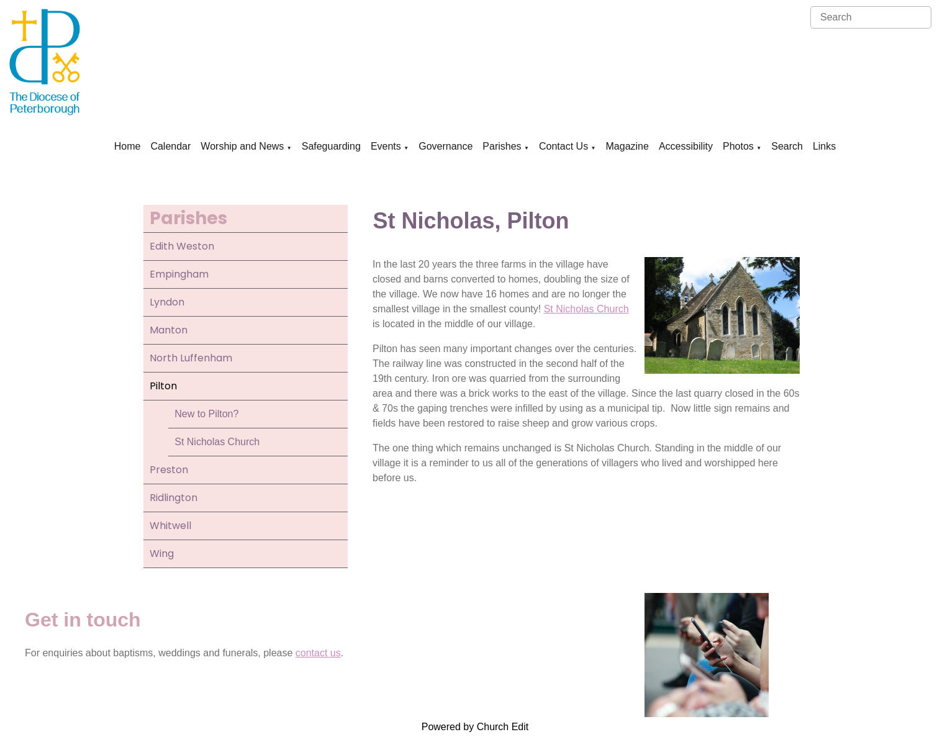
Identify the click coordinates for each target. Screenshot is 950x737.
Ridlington (173, 498)
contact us (318, 653)
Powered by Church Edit (475, 726)
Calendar (170, 146)
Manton (169, 330)
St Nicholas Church (217, 441)
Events (386, 146)
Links (824, 146)
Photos (738, 146)
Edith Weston (182, 246)
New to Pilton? (206, 414)
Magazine (627, 146)
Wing (162, 553)
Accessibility (686, 146)
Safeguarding (331, 146)
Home (127, 146)
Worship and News (242, 146)
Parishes (501, 146)
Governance (445, 146)
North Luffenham (191, 358)
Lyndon (167, 302)
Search (787, 146)
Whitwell (170, 525)
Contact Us (563, 146)
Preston (169, 470)
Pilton (163, 386)
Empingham (179, 274)
